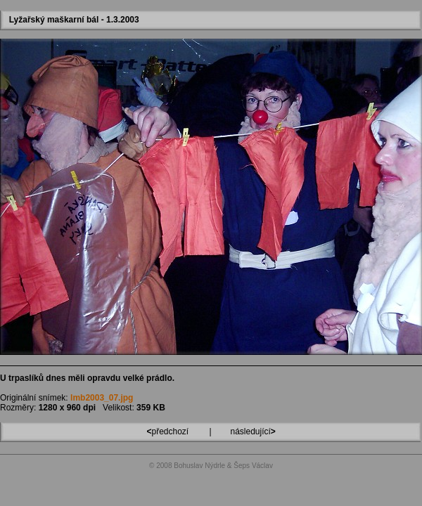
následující (252, 431)
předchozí (168, 431)
